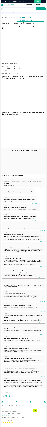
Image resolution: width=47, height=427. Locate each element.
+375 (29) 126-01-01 (11, 413)
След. (7, 392)
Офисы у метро (7, 12)
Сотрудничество (13, 404)
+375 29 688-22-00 (33, 5)
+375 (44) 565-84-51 (13, 409)
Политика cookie (20, 405)
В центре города (18, 12)
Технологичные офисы (31, 12)
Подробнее (41, 187)
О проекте (4, 404)
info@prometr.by (5, 415)
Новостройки (8, 17)
